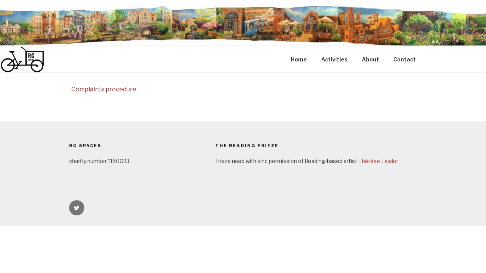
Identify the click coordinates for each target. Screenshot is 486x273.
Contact (404, 59)
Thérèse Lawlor (378, 161)
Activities (334, 59)
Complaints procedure (103, 89)
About (370, 59)
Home (299, 59)
